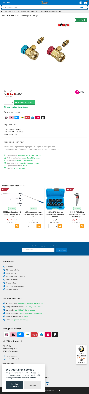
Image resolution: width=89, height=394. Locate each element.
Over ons (8, 267)
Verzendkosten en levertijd (14, 276)
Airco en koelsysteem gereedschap (28, 11)
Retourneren (9, 273)
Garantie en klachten (12, 289)
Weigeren (32, 385)
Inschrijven (61, 250)
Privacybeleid (9, 283)
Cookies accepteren (14, 385)
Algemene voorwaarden (13, 286)
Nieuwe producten (11, 270)
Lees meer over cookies (26, 377)
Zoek (82, 7)
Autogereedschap (10, 11)
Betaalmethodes (10, 280)
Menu (6, 2)
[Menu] (85, 346)
